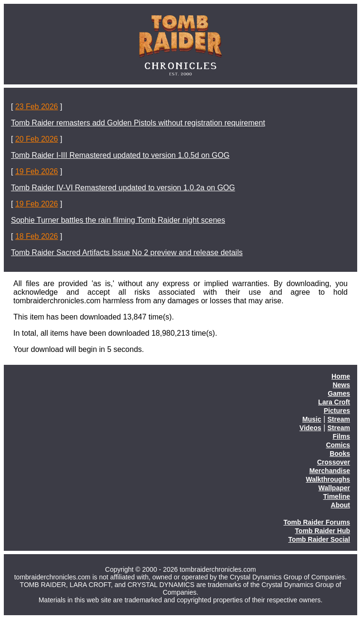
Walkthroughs (328, 479)
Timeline (336, 496)
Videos (310, 428)
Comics (338, 445)
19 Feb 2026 (36, 171)
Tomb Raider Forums (316, 522)
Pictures (337, 410)
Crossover (333, 462)
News (341, 385)
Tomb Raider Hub (322, 531)
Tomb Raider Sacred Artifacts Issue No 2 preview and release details (126, 252)
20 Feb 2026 (36, 139)
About (340, 505)
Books (340, 453)
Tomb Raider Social (319, 539)
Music (311, 419)
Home (340, 376)
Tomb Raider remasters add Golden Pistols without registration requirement (138, 123)
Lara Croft (334, 402)
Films (341, 436)
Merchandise (329, 471)
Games (339, 393)
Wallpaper (334, 488)
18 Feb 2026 (36, 236)
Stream (339, 419)
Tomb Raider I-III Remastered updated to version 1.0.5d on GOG (120, 155)
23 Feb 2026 (36, 107)
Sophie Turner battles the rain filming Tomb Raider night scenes (118, 220)
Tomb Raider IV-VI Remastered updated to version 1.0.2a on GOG (123, 188)
